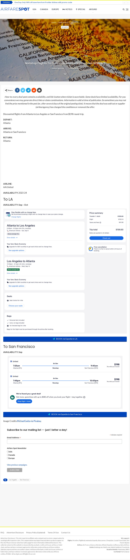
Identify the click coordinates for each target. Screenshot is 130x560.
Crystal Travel (118, 541)
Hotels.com (106, 548)
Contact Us (65, 533)
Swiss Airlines (124, 546)
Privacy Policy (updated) (35, 533)
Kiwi (124, 541)
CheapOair (109, 541)
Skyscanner (102, 541)
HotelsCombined (116, 548)
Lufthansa (116, 546)
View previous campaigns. (17, 466)
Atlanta (65, 27)
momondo (89, 541)
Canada (44, 9)
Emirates (99, 546)
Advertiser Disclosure (15, 533)
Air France (86, 546)
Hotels (67, 9)
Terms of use (53, 533)
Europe (55, 9)
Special (80, 9)
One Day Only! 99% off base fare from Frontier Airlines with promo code (43, 2)
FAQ (2, 533)
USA (34, 9)
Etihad (104, 546)
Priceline (75, 541)
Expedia (95, 541)
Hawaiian (110, 546)
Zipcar (127, 552)
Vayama (126, 543)
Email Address (14, 438)
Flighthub (82, 541)
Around (93, 9)
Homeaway (121, 550)
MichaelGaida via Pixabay (29, 422)
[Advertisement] (65, 162)
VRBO (127, 550)
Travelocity (125, 548)
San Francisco (24, 481)
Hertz (123, 552)
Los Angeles (13, 481)
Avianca (92, 546)
